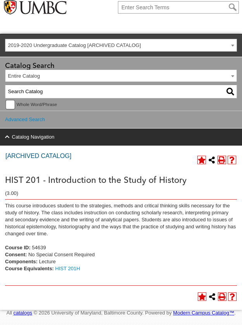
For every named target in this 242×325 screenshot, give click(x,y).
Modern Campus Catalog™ (203, 313)
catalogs (23, 313)
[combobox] (121, 45)
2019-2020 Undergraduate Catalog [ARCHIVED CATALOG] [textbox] (74, 45)
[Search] (233, 7)
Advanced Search (25, 119)
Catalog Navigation (33, 137)
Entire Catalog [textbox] (24, 76)
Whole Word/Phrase (37, 104)
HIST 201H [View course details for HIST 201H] (67, 268)
